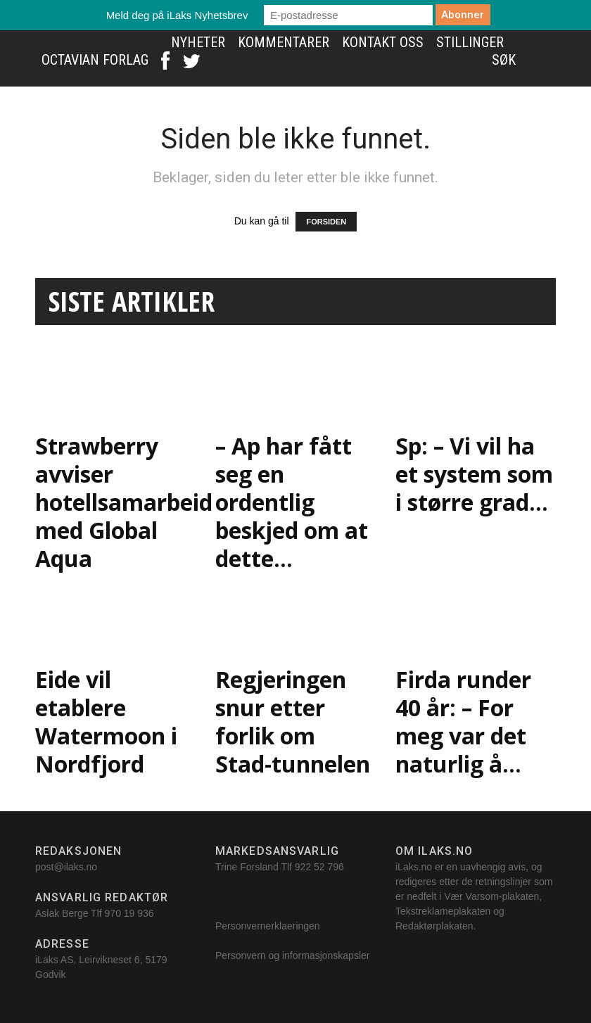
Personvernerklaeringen (267, 926)
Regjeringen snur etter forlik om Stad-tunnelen (292, 721)
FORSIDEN (326, 221)
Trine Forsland (247, 866)
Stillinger (470, 42)
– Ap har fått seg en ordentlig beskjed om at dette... (291, 502)
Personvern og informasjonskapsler (293, 955)
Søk (504, 59)
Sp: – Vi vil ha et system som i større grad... (474, 474)
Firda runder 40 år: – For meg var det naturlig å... (463, 721)
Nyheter (198, 42)
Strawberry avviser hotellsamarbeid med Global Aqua (123, 502)
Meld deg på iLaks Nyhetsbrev (177, 15)
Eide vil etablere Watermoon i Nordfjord (106, 721)
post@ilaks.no (66, 866)
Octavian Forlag (95, 59)
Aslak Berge (61, 913)
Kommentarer (283, 42)
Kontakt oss (383, 42)
